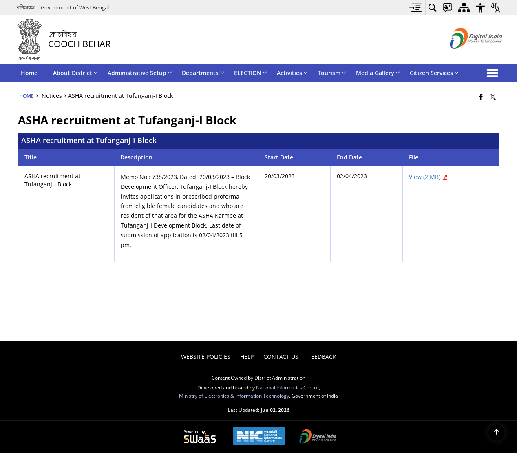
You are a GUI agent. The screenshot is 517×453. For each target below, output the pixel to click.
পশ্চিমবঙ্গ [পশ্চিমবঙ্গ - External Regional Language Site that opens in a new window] (25, 7)
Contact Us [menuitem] (280, 356)
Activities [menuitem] (292, 73)
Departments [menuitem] (203, 73)
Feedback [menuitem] (322, 356)
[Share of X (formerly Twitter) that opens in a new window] (493, 96)
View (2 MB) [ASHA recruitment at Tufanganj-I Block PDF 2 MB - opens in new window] (428, 177)
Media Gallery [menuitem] (378, 73)
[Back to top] (496, 432)
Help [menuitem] (247, 356)
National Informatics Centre (287, 387)
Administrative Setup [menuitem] (140, 73)
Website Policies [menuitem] (205, 356)
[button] (494, 73)
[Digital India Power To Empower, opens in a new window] (318, 437)
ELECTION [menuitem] (250, 73)
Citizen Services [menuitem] (434, 73)
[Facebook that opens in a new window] (481, 96)
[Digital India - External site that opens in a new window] (466, 55)
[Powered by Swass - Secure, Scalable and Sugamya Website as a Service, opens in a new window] (200, 437)
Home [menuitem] (29, 73)
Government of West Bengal (75, 7)
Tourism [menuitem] (332, 73)
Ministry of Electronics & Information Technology (234, 395)
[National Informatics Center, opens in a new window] (259, 437)
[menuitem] (416, 7)
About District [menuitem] (75, 73)
